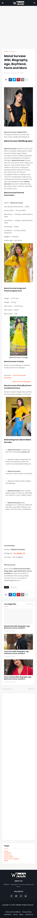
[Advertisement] (18, 27)
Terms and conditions (11, 859)
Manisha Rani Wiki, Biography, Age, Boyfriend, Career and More (17, 627)
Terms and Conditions (13, 912)
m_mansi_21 (19, 553)
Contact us (8, 855)
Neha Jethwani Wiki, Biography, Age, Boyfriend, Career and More (18, 678)
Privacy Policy (27, 912)
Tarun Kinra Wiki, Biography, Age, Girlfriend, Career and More (16, 652)
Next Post (31, 689)
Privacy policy (8, 857)
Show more (29, 604)
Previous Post (7, 689)
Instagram (12, 51)
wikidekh (18, 905)
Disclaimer (7, 853)
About (6, 861)
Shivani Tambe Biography (21, 381)
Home (6, 51)
